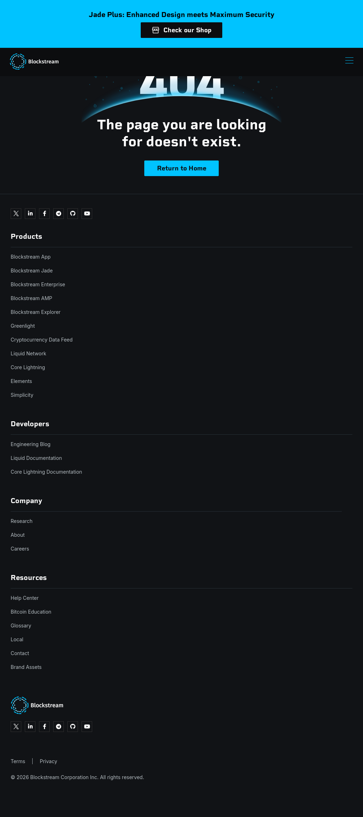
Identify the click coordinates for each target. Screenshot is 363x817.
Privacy (48, 761)
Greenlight (23, 326)
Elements (21, 381)
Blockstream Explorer (36, 312)
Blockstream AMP (31, 298)
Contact (20, 653)
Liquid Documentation (36, 458)
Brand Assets (26, 667)
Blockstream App (31, 257)
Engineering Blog (30, 444)
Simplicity (22, 395)
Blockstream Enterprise (38, 284)
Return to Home (181, 168)
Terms (18, 761)
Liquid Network (28, 353)
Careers (20, 549)
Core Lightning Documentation (46, 472)
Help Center (25, 598)
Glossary (21, 625)
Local (17, 639)
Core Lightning (28, 367)
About (17, 535)
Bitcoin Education (31, 612)
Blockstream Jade (32, 270)
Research (22, 521)
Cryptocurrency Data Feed (42, 340)
